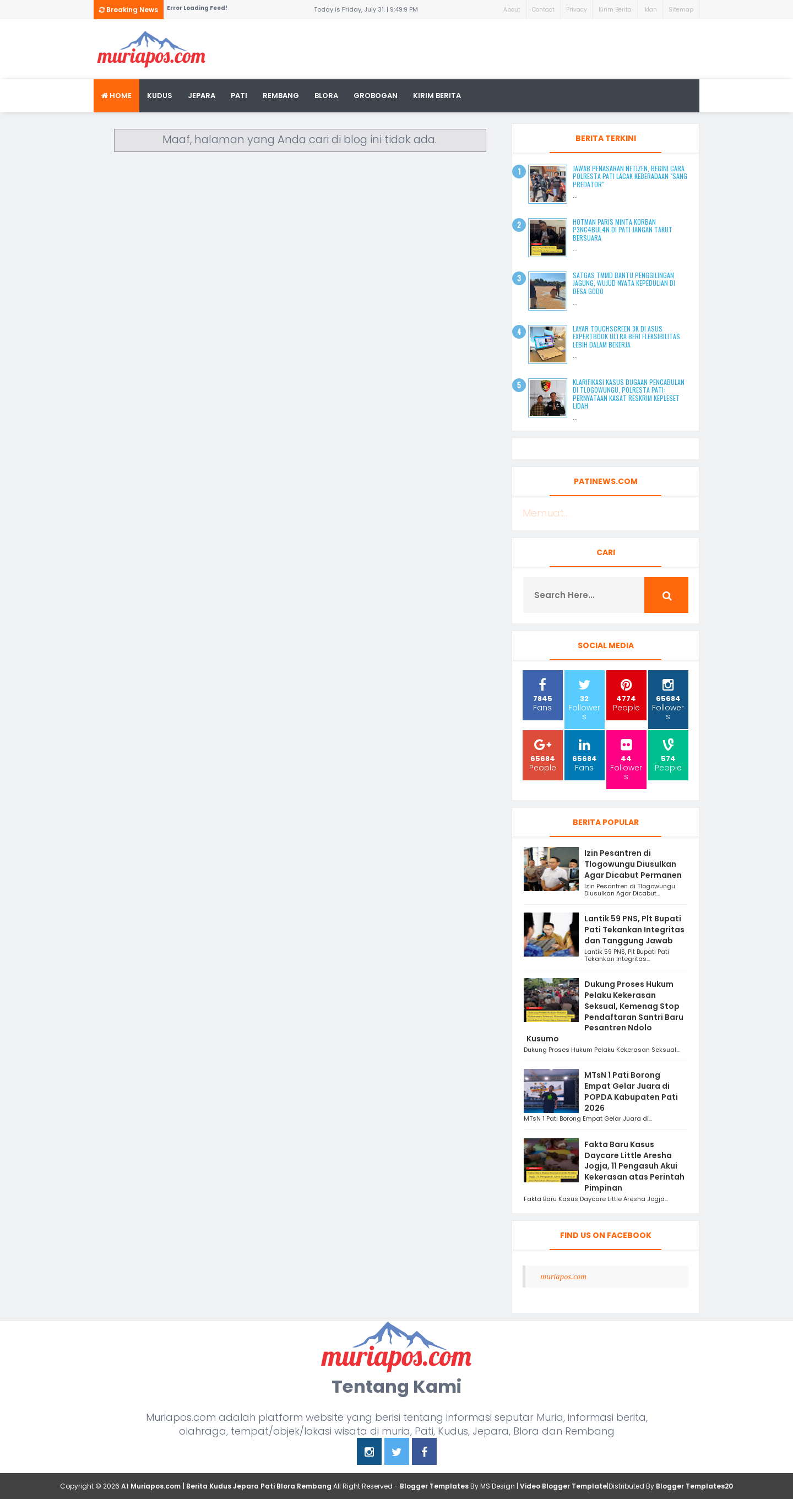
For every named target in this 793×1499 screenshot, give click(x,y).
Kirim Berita (615, 10)
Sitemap (681, 10)
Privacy (576, 10)
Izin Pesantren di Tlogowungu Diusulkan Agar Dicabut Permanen (633, 864)
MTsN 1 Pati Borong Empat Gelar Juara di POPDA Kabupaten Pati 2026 (631, 1091)
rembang (281, 95)
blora (326, 95)
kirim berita (437, 95)
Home (116, 95)
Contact (543, 10)
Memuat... (546, 513)
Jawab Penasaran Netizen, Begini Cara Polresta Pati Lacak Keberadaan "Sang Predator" (630, 176)
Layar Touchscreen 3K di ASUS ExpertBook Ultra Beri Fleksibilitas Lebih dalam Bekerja (626, 336)
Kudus (159, 95)
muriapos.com (563, 1276)
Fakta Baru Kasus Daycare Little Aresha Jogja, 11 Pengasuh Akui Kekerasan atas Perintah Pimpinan (634, 1166)
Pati (239, 95)
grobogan (376, 95)
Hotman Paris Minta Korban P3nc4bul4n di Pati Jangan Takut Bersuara (622, 229)
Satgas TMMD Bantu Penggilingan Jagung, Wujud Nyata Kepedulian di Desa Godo (624, 283)
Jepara (201, 95)
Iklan (650, 10)
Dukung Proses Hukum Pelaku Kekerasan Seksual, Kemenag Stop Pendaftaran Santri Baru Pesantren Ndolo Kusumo (604, 1011)
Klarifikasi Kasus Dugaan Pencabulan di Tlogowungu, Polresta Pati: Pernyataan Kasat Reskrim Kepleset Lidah (629, 393)
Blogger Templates (434, 1486)
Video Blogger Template (563, 1486)
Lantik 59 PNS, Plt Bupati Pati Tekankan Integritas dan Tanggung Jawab (634, 929)
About (511, 10)
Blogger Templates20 (694, 1486)
